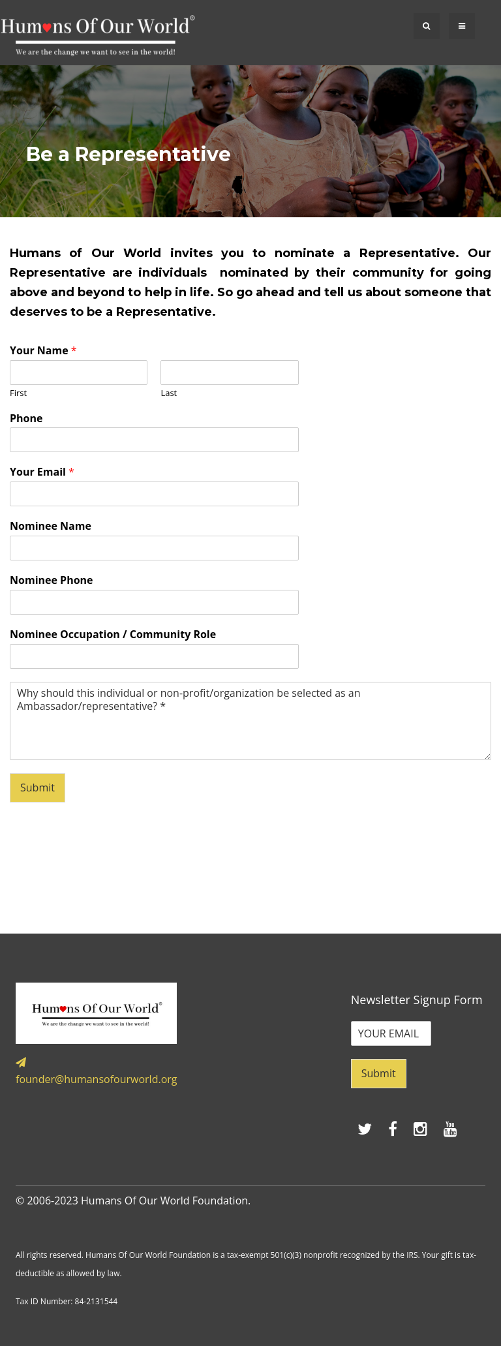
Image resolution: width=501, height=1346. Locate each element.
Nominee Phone (51, 580)
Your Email (42, 472)
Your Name (43, 351)
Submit (37, 787)
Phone (26, 418)
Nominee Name (50, 526)
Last (168, 393)
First (18, 393)
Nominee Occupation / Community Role (113, 634)
